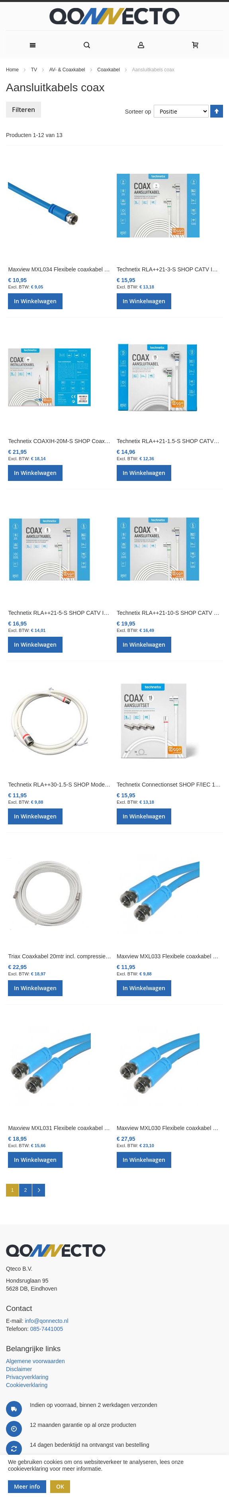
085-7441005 (46, 1329)
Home (13, 70)
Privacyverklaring (27, 1377)
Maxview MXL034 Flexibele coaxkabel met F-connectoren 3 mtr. (87, 269)
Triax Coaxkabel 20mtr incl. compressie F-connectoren (75, 956)
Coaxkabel (109, 70)
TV (35, 70)
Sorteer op (138, 111)
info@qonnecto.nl (46, 1321)
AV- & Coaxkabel (67, 70)
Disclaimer (19, 1369)
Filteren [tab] (23, 109)
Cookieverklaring (26, 1385)
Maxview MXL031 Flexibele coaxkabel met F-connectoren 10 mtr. (88, 1128)
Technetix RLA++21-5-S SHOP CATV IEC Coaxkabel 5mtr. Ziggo (88, 613)
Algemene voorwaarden (35, 1361)
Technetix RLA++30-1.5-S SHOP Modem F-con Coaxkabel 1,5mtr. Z (92, 784)
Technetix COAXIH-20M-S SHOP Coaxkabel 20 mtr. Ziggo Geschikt (91, 441)
